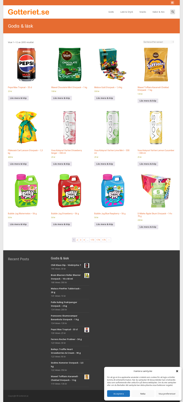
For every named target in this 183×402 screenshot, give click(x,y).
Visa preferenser (167, 393)
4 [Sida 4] (84, 239)
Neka (142, 393)
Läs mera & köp (18, 98)
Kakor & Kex (158, 14)
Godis (111, 14)
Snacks (142, 14)
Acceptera (118, 393)
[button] (177, 371)
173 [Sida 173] (92, 239)
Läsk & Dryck (126, 14)
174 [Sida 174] (98, 239)
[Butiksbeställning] (157, 42)
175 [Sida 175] (104, 239)
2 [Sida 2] (77, 239)
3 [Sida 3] (80, 239)
